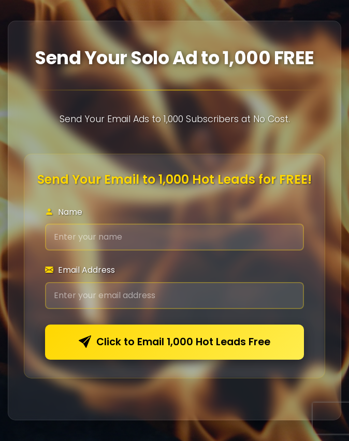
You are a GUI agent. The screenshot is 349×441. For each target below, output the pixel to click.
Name (63, 212)
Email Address (80, 270)
